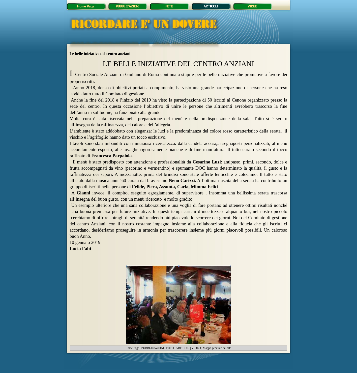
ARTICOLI (182, 348)
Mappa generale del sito (217, 348)
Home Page (132, 348)
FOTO (170, 348)
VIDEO (196, 348)
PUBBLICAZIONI (152, 348)
